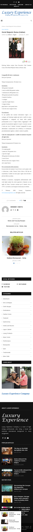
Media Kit (16, 6)
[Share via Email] (25, 200)
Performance (7, 341)
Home (3, 26)
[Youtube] (18, 2)
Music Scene (6, 337)
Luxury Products (7, 333)
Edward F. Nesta (17, 207)
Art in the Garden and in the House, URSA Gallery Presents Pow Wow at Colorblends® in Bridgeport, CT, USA (22, 511)
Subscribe (20, 4)
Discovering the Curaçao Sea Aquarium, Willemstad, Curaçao (22, 487)
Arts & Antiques (7, 302)
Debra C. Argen (12, 34)
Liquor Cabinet (7, 329)
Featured (5, 318)
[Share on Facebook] (23, 200)
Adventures (6, 299)
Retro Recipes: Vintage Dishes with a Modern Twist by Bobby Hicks (21, 498)
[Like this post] (21, 200)
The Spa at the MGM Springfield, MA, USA (21, 449)
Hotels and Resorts (8, 325)
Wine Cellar (6, 356)
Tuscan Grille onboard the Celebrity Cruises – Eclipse (22, 471)
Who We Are (13, 4)
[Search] (31, 20)
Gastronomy (6, 322)
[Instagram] (16, 2)
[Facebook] (9, 284)
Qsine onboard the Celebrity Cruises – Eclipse (20, 460)
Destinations (6, 310)
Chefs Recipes (7, 306)
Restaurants (6, 345)
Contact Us (28, 4)
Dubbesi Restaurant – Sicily (16, 258)
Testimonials (4, 4)
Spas (4, 348)
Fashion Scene (7, 314)
